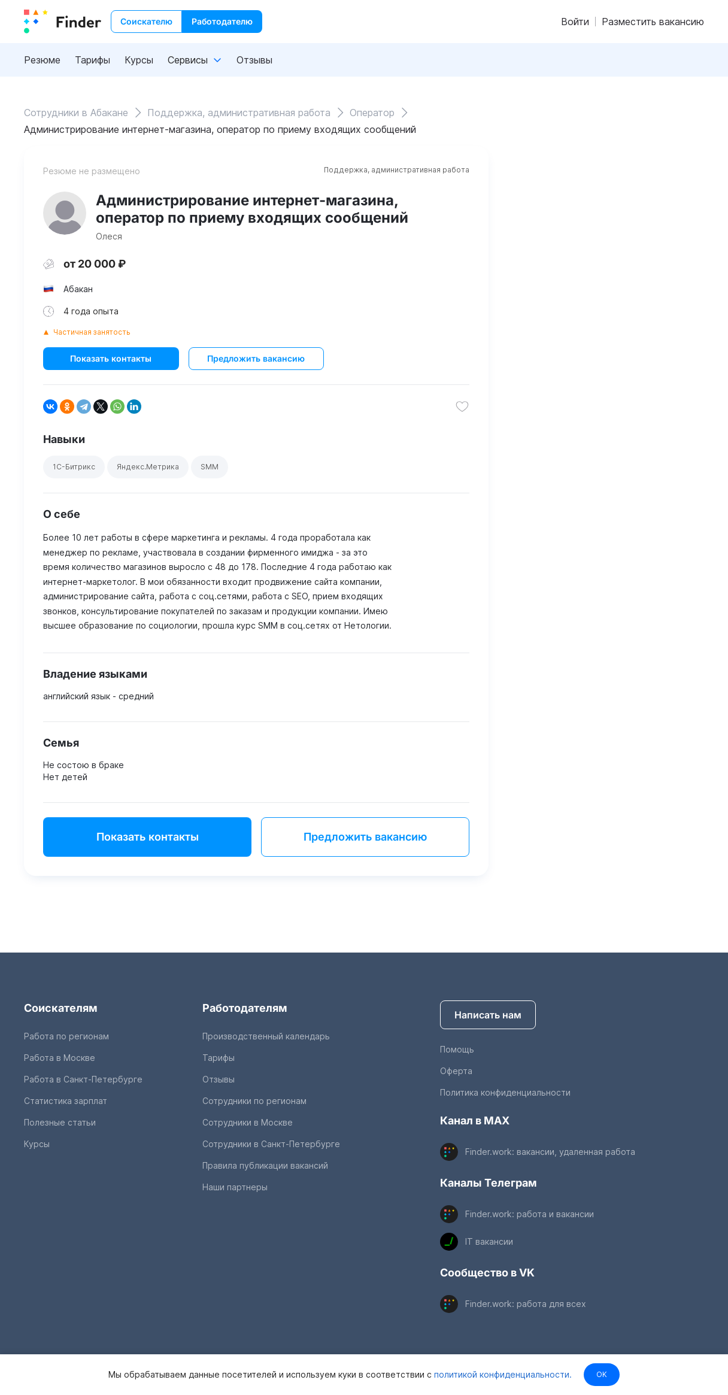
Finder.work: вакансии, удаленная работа (550, 1152)
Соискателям (61, 1008)
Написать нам (487, 1015)
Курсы (139, 60)
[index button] (62, 22)
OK (601, 1374)
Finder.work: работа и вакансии (529, 1214)
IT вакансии (489, 1241)
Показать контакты (110, 358)
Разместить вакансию (653, 22)
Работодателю (222, 21)
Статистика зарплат (65, 1101)
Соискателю (146, 21)
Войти (575, 22)
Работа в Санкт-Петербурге (83, 1079)
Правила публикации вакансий (265, 1165)
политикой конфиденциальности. (501, 1374)
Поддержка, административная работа (396, 169)
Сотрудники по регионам (254, 1101)
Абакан (78, 289)
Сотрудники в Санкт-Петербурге (271, 1144)
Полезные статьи (60, 1122)
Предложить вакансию (256, 358)
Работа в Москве (59, 1058)
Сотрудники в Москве (247, 1122)
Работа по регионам (66, 1036)
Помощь (457, 1049)
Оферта (456, 1071)
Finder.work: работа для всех (525, 1304)
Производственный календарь (266, 1036)
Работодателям (244, 1008)
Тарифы (92, 60)
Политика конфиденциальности (505, 1092)
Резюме (42, 60)
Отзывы (254, 60)
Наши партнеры (235, 1187)
